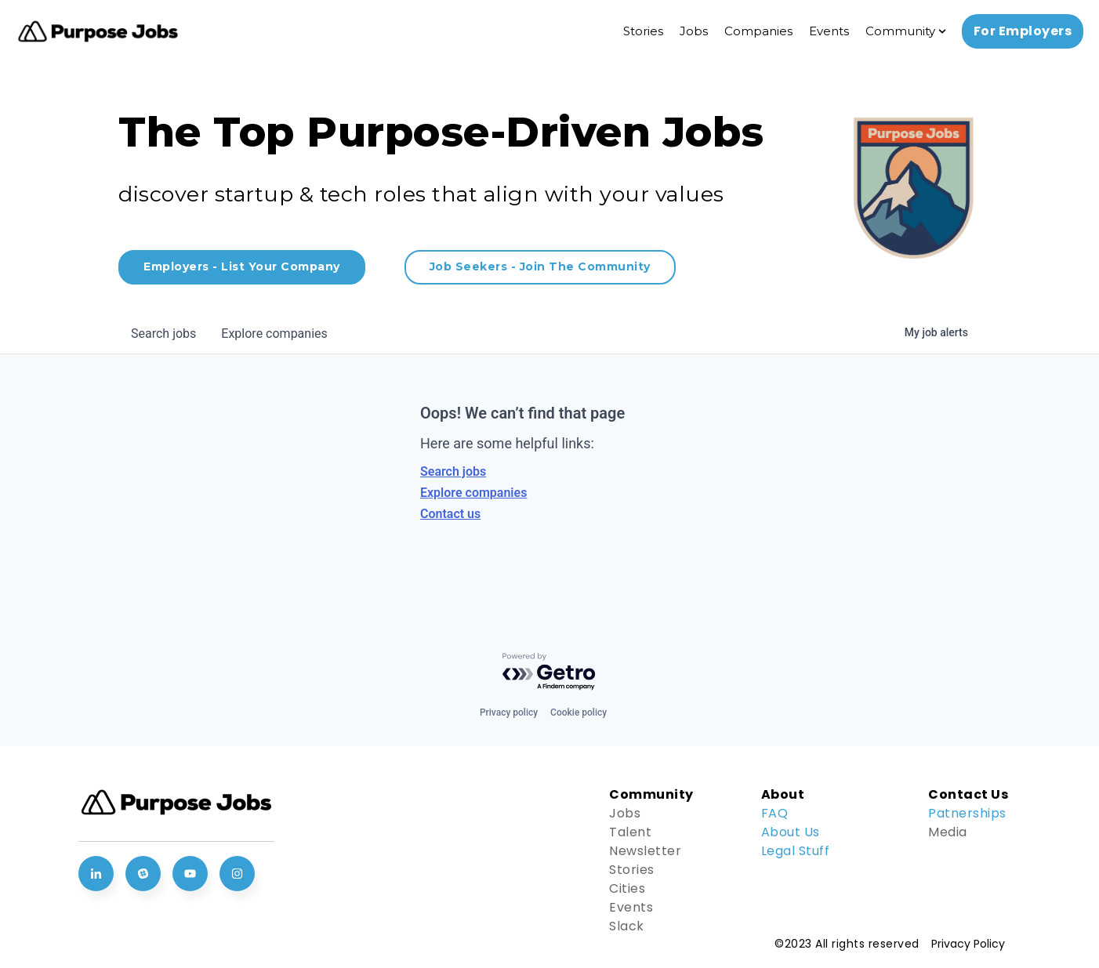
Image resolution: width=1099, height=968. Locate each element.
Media (947, 832)
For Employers (1023, 31)
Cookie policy (578, 712)
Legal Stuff (795, 851)
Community (900, 31)
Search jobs (453, 471)
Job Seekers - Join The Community (540, 266)
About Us (790, 832)
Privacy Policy (968, 944)
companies (274, 333)
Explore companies (473, 492)
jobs (163, 333)
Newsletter (645, 851)
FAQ (775, 813)
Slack (626, 926)
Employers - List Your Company (241, 266)
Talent (630, 832)
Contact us (450, 513)
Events (829, 31)
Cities (627, 888)
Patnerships (967, 813)
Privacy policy (509, 712)
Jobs (694, 31)
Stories (643, 31)
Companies (758, 31)
